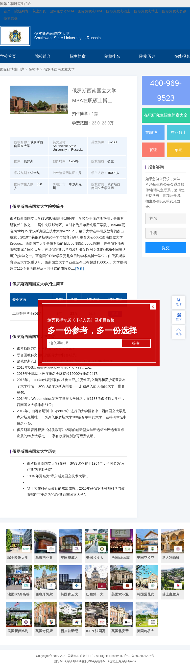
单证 (179, 150)
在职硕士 (179, 132)
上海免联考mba (125, 661)
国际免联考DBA (90, 11)
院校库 (34, 69)
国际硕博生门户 (12, 69)
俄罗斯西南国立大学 (59, 69)
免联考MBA (74, 661)
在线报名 (182, 56)
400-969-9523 (166, 90)
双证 (153, 150)
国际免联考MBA (61, 11)
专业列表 (39, 11)
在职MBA (88, 661)
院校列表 (21, 11)
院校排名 (112, 56)
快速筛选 (11, 19)
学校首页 (8, 56)
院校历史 (147, 56)
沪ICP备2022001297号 (139, 656)
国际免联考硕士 (118, 11)
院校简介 (43, 56)
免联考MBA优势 (104, 661)
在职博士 (153, 132)
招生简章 (78, 56)
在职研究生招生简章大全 (166, 115)
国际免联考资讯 (174, 11)
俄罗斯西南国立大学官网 (105, 186)
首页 (7, 11)
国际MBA (60, 661)
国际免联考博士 (146, 11)
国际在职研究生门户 (15, 4)
